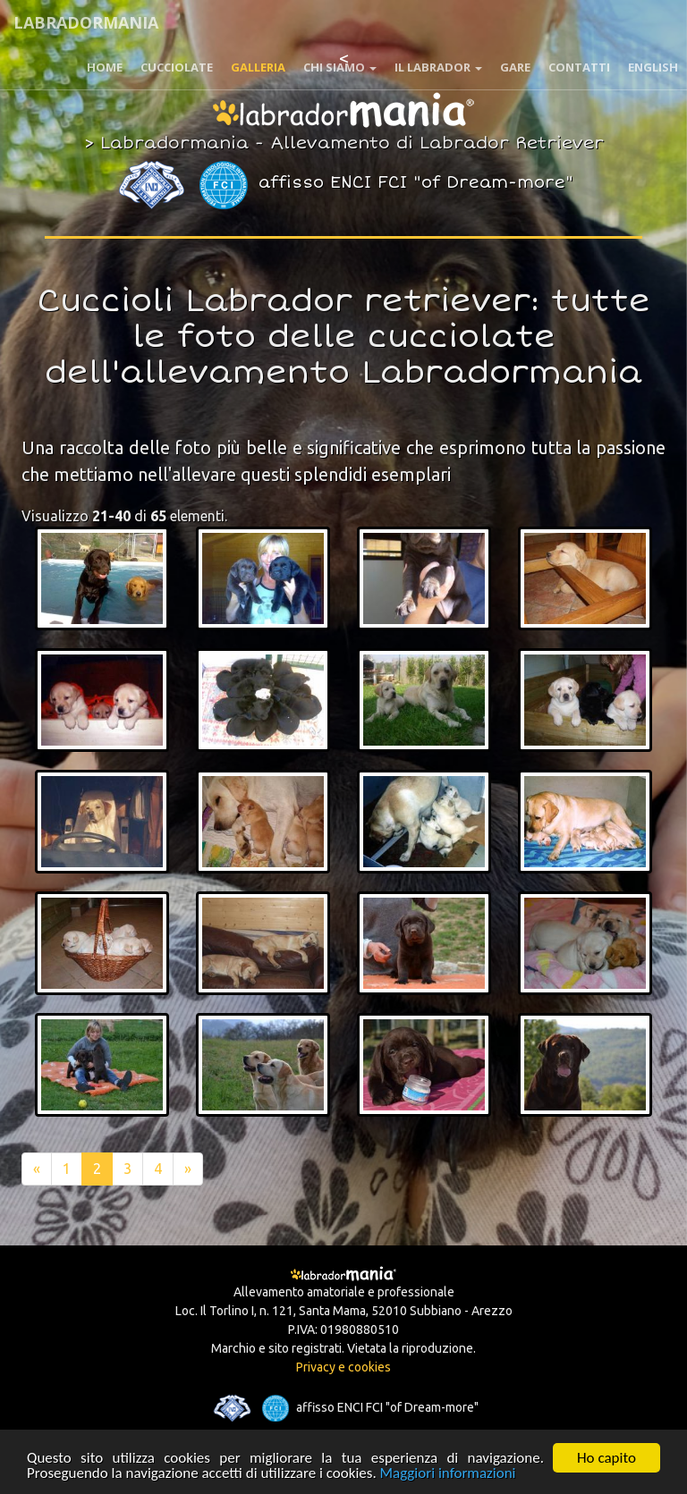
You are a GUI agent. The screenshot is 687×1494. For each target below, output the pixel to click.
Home (105, 67)
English (653, 67)
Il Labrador (438, 67)
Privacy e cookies (343, 1367)
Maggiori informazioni (448, 1474)
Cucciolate (176, 67)
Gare (515, 67)
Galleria (258, 67)
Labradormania (85, 22)
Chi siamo (340, 67)
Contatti (579, 67)
